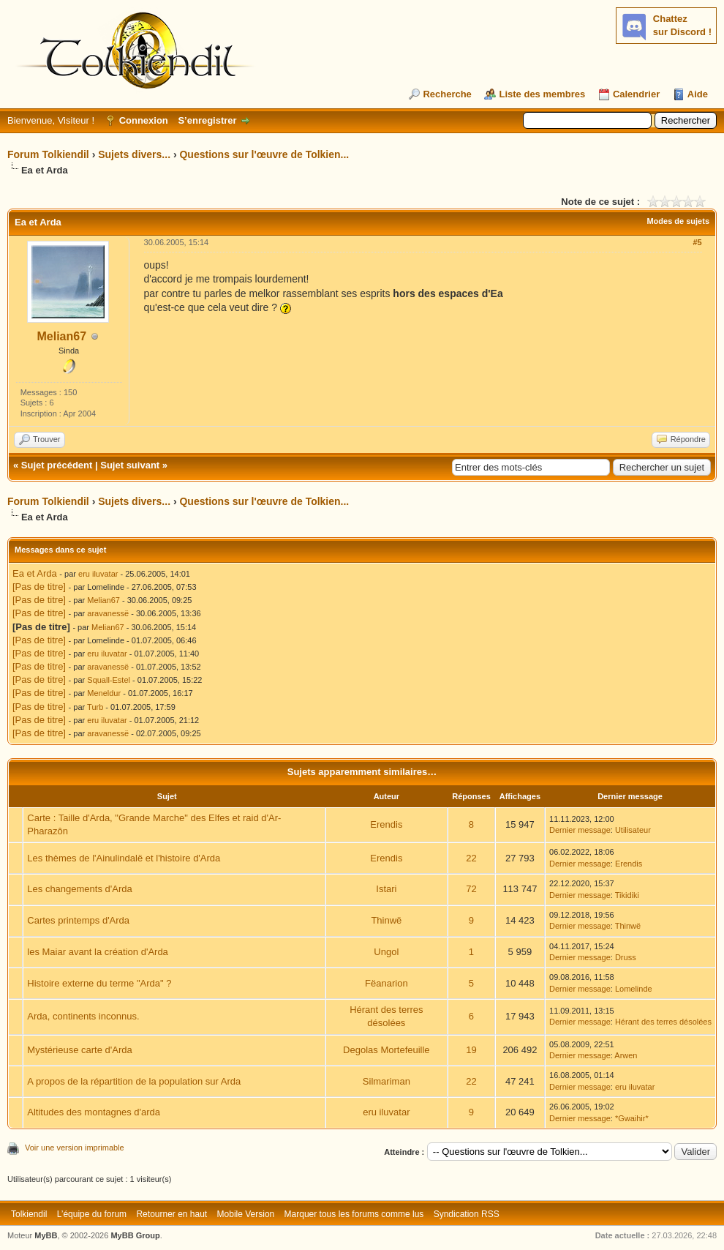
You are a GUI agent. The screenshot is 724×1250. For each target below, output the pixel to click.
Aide (697, 94)
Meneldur (104, 693)
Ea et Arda (34, 573)
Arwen (625, 1055)
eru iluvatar (98, 573)
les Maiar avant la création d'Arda (97, 951)
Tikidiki (627, 895)
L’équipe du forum (92, 1214)
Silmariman (386, 1081)
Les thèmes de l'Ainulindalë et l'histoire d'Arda (123, 858)
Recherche (447, 94)
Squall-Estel (108, 679)
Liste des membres (542, 94)
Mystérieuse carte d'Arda (79, 1049)
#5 (697, 242)
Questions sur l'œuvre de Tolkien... (264, 154)
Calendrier (636, 94)
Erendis (386, 824)
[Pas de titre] (39, 586)
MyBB (45, 1235)
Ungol (386, 951)
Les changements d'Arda (79, 888)
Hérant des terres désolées (663, 1021)
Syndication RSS (466, 1214)
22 (471, 858)
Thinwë (386, 920)
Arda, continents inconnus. (83, 1016)
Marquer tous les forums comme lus (354, 1214)
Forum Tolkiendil (48, 154)
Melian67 (61, 336)
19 (471, 1049)
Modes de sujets (677, 221)
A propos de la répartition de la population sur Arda (134, 1081)
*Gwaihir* (632, 1118)
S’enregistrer (207, 120)
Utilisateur (633, 830)
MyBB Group (134, 1235)
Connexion (143, 120)
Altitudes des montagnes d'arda (93, 1112)
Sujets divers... (134, 154)
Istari (386, 888)
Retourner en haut (171, 1214)
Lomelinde (633, 988)
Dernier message (580, 830)
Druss (625, 957)
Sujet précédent (57, 465)
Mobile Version (246, 1214)
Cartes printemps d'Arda (78, 920)
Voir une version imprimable (74, 1147)
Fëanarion (386, 983)
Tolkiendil (29, 1214)
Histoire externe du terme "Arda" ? (99, 983)
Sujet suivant (129, 465)
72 (471, 888)
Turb (95, 707)
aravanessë (108, 613)
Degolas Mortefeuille (386, 1049)
